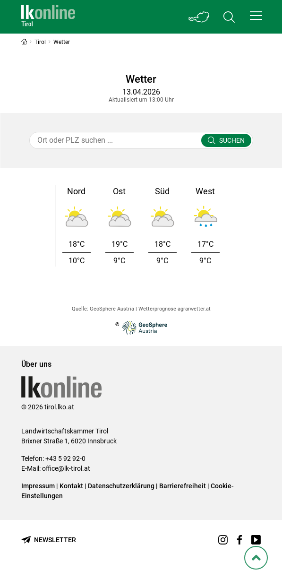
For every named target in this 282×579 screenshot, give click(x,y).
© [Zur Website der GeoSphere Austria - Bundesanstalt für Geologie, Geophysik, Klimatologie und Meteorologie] (141, 328)
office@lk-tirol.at (66, 468)
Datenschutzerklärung (121, 486)
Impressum (38, 486)
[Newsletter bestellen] (48, 540)
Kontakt (71, 486)
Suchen (232, 140)
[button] (256, 15)
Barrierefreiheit (182, 486)
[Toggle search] (229, 17)
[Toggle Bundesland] (198, 17)
